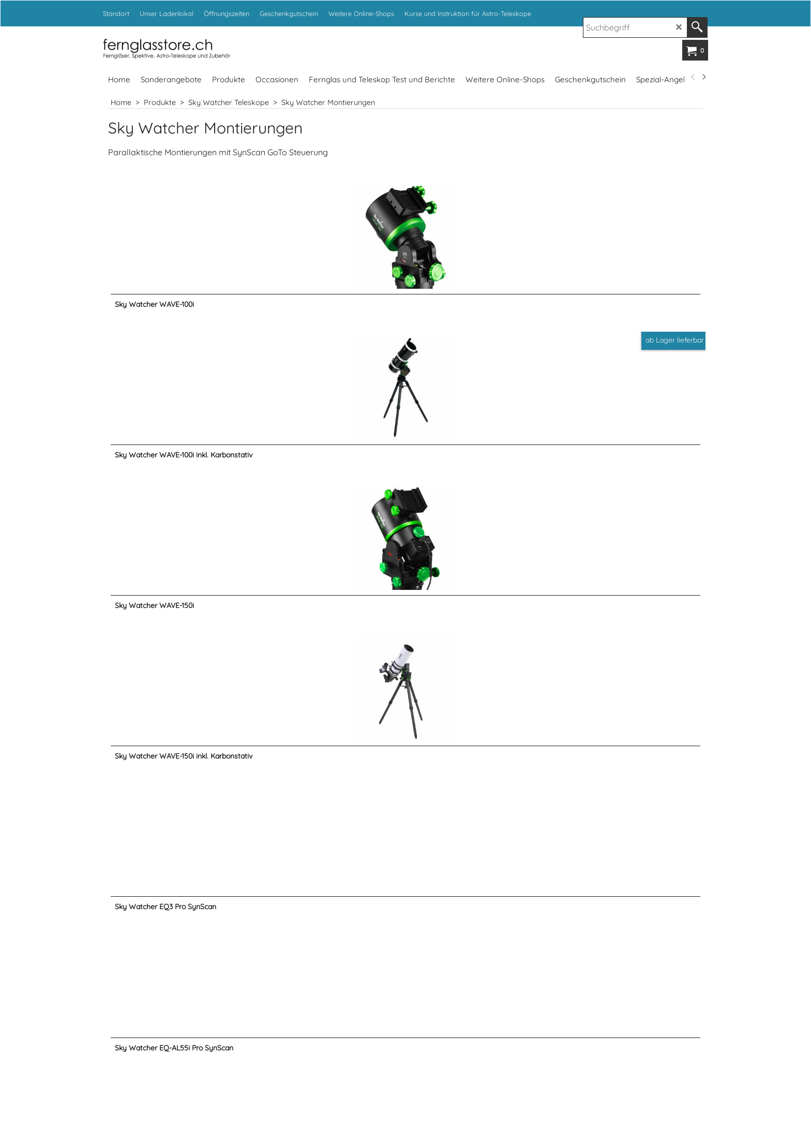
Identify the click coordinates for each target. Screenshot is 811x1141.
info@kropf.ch (494, 939)
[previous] (693, 77)
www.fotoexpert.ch (539, 1088)
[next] (703, 77)
